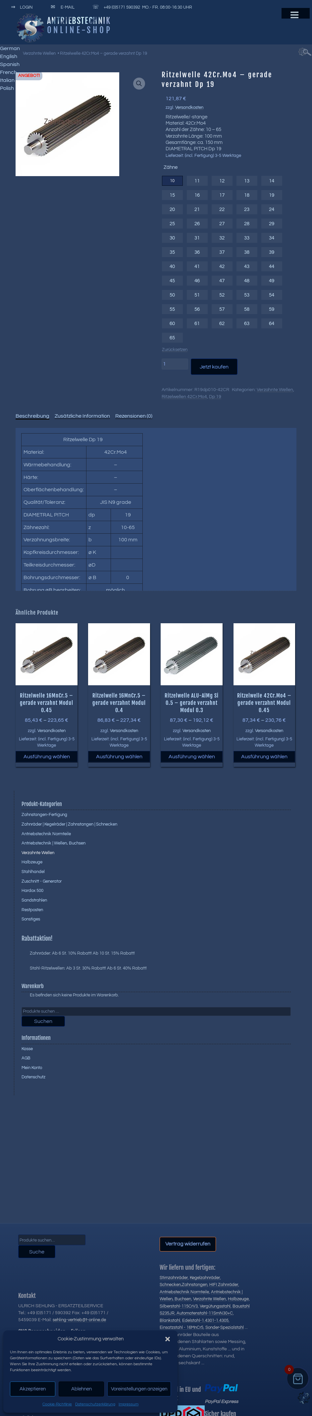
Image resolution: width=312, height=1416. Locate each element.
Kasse (27, 1048)
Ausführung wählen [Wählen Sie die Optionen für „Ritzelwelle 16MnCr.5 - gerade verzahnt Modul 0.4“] (119, 756)
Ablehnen (81, 1388)
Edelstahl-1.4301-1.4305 (205, 1320)
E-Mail (61, 7)
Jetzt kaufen (214, 367)
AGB (26, 1058)
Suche (36, 1251)
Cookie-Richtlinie (57, 1404)
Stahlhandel (33, 871)
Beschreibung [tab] (32, 416)
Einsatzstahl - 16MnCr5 (181, 1327)
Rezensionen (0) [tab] (133, 416)
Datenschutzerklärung (95, 1404)
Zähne (171, 167)
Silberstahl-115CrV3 (179, 1306)
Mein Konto (32, 1067)
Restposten (32, 910)
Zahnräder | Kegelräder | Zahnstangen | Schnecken (69, 824)
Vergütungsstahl (215, 1306)
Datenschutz (33, 1077)
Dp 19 (215, 396)
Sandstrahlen (34, 900)
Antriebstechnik (79, 20)
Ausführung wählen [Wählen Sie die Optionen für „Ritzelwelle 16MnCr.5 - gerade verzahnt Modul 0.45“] (47, 756)
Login (21, 7)
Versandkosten (189, 107)
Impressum (128, 1404)
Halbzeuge (32, 862)
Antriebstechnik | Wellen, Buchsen (53, 843)
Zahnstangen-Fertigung (44, 814)
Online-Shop (79, 30)
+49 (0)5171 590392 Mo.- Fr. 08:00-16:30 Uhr (141, 7)
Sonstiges (31, 919)
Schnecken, (171, 1284)
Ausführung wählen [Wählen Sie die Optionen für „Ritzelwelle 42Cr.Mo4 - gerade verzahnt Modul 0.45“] (264, 756)
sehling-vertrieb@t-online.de (79, 1319)
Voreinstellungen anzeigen (139, 1388)
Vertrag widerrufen (187, 1244)
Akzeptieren (33, 1388)
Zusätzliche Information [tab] (82, 416)
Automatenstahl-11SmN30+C (205, 1313)
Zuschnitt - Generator (42, 881)
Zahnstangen (194, 1284)
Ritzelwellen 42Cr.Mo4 (184, 396)
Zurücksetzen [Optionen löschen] (174, 349)
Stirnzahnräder (174, 1277)
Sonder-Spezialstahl (224, 1327)
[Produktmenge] (175, 364)
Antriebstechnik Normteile (46, 834)
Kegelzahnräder (205, 1277)
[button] (167, 1339)
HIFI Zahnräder (223, 1284)
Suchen (43, 1021)
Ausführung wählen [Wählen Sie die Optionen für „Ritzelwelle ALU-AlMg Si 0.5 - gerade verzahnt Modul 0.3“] (192, 756)
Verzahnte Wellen (39, 53)
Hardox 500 (32, 890)
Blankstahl (170, 1320)
